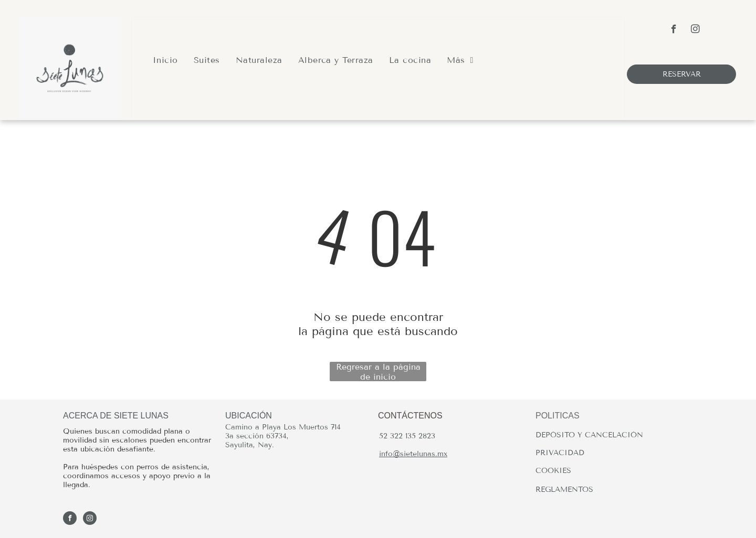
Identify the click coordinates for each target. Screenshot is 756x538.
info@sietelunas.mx (413, 453)
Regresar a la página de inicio (378, 371)
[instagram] (695, 30)
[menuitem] (165, 60)
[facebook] (673, 30)
